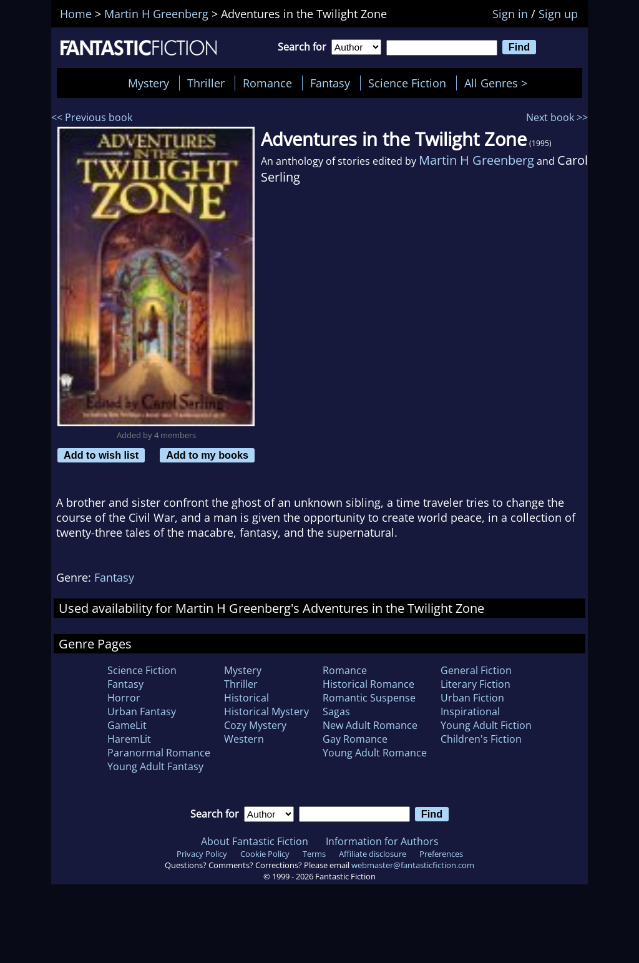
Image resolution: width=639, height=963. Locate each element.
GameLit (127, 725)
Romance (267, 83)
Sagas (336, 711)
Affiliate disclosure (372, 853)
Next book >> (557, 117)
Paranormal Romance (158, 753)
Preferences (441, 853)
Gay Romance (355, 739)
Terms (314, 853)
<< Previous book (91, 117)
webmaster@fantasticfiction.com (412, 865)
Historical (246, 698)
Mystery (148, 83)
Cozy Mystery (255, 725)
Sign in (510, 13)
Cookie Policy (265, 853)
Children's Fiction (481, 739)
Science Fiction (407, 83)
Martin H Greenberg (476, 160)
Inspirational (470, 711)
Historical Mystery (266, 711)
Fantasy (330, 83)
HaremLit (129, 739)
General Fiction (476, 670)
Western (244, 739)
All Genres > (499, 83)
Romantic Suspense (369, 698)
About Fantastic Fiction (254, 841)
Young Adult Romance (375, 753)
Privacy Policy (202, 853)
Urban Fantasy (141, 711)
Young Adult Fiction (486, 725)
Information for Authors (382, 841)
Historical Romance (368, 684)
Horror (123, 698)
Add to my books (207, 455)
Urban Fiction (472, 698)
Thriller (206, 83)
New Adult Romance (370, 725)
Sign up (558, 13)
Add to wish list (101, 455)
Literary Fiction (475, 684)
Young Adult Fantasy (155, 766)
